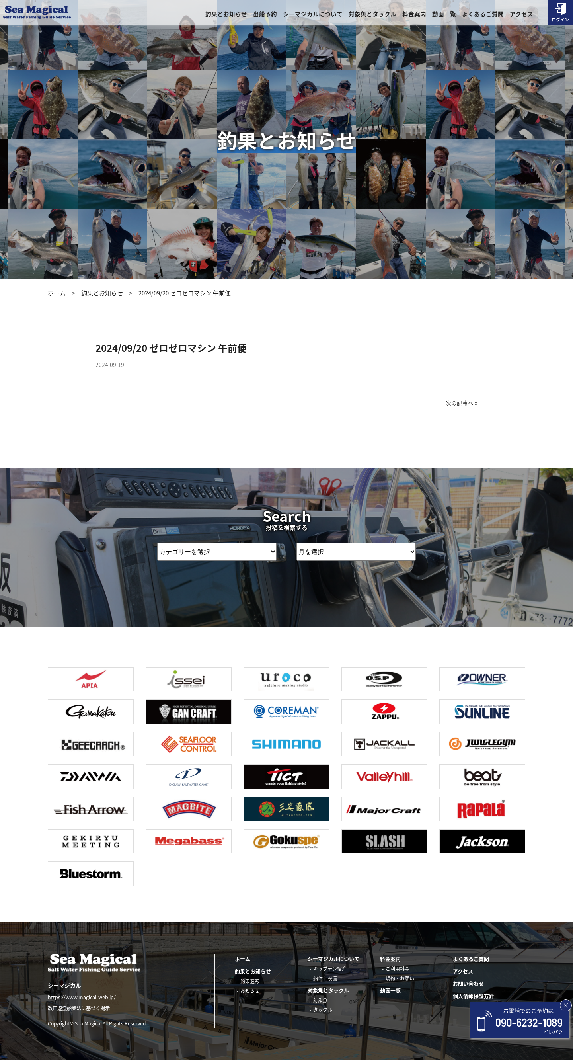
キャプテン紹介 (330, 968)
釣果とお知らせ (226, 14)
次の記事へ (459, 402)
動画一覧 (444, 14)
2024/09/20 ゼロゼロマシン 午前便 (184, 293)
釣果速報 (249, 981)
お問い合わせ (468, 983)
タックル (322, 1009)
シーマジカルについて (313, 14)
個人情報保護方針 (473, 995)
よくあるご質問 (483, 14)
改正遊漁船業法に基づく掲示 (81, 1008)
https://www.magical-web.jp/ (83, 997)
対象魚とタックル (372, 14)
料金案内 (414, 14)
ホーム (57, 293)
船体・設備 (325, 978)
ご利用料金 (397, 968)
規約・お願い (400, 978)
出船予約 (265, 14)
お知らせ (249, 990)
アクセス (521, 14)
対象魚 (320, 1000)
